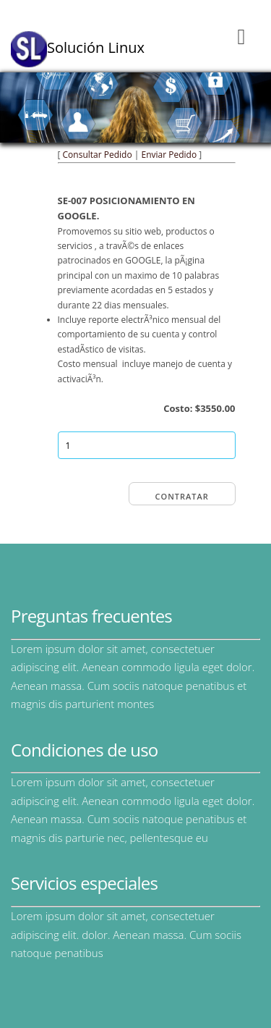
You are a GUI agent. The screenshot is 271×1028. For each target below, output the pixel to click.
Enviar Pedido (169, 154)
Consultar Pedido (97, 154)
